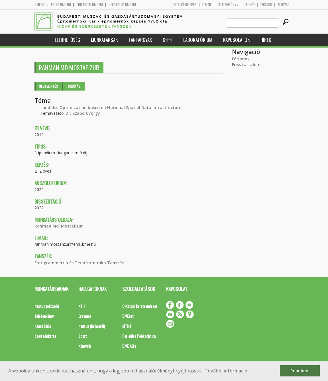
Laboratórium (197, 39)
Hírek (265, 39)
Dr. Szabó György (83, 113)
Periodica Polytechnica (139, 336)
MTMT (126, 326)
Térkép (249, 5)
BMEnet (128, 316)
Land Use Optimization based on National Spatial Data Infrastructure (110, 107)
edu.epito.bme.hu (90, 5)
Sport (82, 336)
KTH (81, 306)
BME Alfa (129, 346)
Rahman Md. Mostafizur (58, 226)
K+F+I (167, 39)
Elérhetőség (67, 39)
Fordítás (73, 86)
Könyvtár (84, 346)
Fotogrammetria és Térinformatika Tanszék (79, 262)
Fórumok (241, 59)
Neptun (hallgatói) (91, 326)
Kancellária (42, 326)
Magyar (284, 5)
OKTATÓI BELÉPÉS (184, 5)
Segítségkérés (45, 336)
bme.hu (39, 5)
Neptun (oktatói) (46, 306)
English (266, 5)
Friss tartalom (246, 64)
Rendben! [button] (299, 370)
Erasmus (84, 316)
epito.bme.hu (61, 5)
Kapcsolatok (236, 39)
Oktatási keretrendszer (139, 306)
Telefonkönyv (228, 5)
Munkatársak (104, 39)
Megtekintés (48, 86)
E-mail (206, 5)
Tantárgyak (140, 39)
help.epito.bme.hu (122, 5)
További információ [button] (226, 371)
